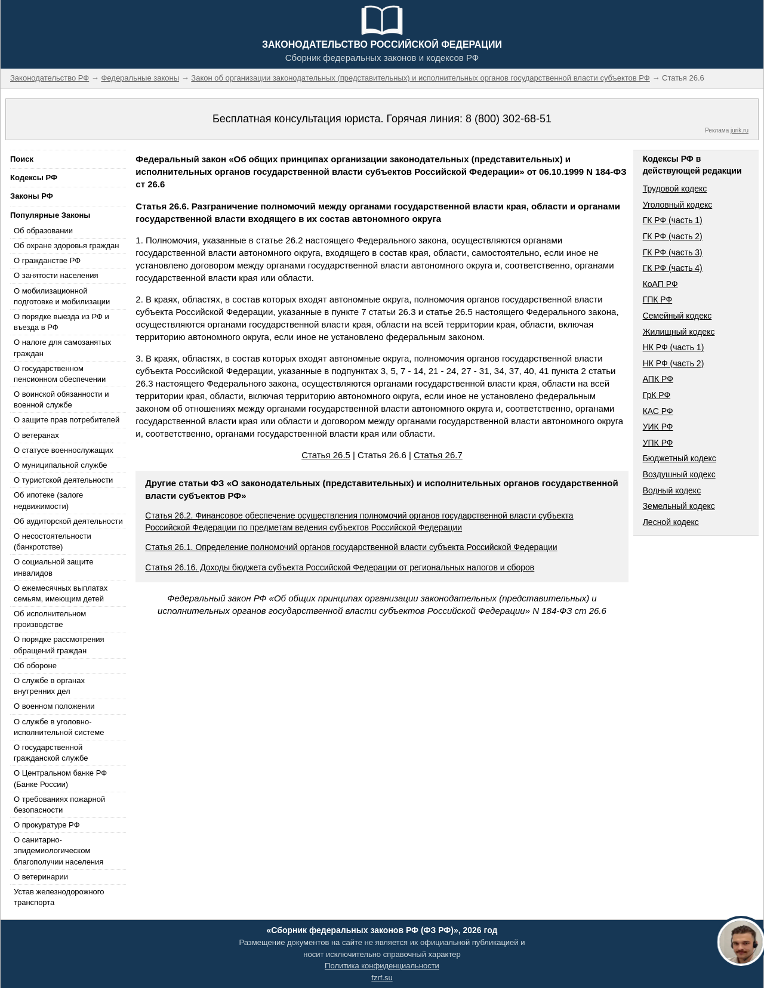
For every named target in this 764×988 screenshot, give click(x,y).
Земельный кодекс (679, 506)
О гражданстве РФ (47, 260)
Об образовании (43, 230)
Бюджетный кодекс (679, 458)
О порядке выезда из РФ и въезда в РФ (61, 322)
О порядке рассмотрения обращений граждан (59, 644)
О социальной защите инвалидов (53, 567)
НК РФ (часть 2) (673, 363)
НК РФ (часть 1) (673, 347)
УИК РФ (658, 426)
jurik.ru (739, 130)
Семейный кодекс (677, 315)
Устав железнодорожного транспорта (59, 897)
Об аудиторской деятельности (68, 521)
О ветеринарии (41, 876)
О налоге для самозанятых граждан (62, 347)
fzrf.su (381, 977)
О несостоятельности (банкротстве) (52, 541)
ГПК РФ (658, 299)
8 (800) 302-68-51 (509, 119)
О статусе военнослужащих (63, 450)
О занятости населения (56, 275)
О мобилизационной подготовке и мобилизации (62, 296)
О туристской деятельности (63, 480)
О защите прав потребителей (66, 419)
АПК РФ (658, 379)
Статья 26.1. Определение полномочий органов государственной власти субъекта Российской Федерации (351, 547)
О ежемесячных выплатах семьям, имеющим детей (60, 593)
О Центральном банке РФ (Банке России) (60, 778)
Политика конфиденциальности (382, 965)
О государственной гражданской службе (51, 752)
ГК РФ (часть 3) (673, 252)
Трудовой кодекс (675, 188)
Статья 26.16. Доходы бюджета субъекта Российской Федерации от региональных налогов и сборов (339, 567)
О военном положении (54, 706)
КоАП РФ (660, 284)
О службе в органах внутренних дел (49, 686)
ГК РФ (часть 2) (673, 236)
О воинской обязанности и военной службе (61, 399)
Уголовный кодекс (678, 204)
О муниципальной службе (60, 465)
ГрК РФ (656, 395)
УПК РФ (658, 442)
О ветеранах (36, 435)
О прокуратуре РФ (47, 824)
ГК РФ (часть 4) (673, 268)
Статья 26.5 (325, 455)
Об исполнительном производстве (50, 619)
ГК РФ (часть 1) (673, 220)
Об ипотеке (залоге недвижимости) (48, 500)
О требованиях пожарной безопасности (59, 804)
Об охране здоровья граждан (66, 245)
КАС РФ (658, 411)
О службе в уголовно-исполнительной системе (59, 727)
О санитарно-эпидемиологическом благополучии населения (58, 850)
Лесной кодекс (671, 522)
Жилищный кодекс (679, 331)
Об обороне (35, 665)
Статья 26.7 (438, 455)
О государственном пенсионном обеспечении (60, 374)
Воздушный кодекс (679, 474)
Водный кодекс (672, 490)
